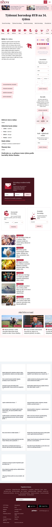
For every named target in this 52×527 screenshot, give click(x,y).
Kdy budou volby (7, 491)
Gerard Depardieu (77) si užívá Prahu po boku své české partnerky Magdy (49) (17, 8)
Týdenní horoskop (17, 23)
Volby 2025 (39, 491)
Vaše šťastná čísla (47, 40)
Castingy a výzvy (18, 509)
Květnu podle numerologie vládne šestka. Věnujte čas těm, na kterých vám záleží (22, 253)
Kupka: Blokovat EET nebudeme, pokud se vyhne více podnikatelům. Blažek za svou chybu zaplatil (12, 374)
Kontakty (16, 511)
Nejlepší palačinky (22, 494)
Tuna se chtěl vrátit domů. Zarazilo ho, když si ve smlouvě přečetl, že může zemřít (33, 332)
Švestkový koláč (30, 494)
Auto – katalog (24, 491)
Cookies (4, 517)
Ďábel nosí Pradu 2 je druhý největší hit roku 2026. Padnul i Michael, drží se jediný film (13, 440)
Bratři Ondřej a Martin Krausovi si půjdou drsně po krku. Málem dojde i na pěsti (38, 386)
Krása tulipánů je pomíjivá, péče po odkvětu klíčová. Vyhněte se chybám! (13, 470)
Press (16, 507)
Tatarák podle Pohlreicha (8, 493)
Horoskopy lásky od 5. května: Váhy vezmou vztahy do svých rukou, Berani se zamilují (23, 241)
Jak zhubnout (8, 489)
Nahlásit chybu (6, 522)
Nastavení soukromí (19, 522)
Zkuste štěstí (43, 48)
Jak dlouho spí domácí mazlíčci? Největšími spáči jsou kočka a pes (13, 463)
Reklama (5, 509)
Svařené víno (45, 491)
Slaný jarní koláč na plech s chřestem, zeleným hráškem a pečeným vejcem (37, 403)
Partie (41, 489)
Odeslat (27, 194)
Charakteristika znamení (9, 84)
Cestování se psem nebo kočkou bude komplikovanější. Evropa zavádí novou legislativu (12, 387)
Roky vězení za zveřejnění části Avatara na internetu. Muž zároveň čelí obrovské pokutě (12, 446)
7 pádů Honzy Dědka (32, 491)
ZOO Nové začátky (16, 491)
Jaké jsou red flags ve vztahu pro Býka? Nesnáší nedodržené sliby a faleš (22, 277)
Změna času (37, 489)
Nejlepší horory (24, 489)
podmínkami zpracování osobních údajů (15, 200)
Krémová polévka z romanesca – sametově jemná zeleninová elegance (38, 410)
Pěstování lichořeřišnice (25, 493)
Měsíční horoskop (28, 23)
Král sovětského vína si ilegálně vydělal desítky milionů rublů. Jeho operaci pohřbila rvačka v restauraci (12, 411)
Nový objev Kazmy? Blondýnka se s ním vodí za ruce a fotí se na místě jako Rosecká (38, 446)
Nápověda (17, 517)
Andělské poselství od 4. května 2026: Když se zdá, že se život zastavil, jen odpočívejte (23, 289)
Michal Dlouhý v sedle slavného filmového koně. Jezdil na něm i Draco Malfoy (11, 331)
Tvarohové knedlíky (44, 493)
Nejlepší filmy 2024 (16, 489)
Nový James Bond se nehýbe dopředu (11, 432)
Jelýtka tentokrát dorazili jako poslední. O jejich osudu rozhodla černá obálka (37, 380)
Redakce (16, 519)
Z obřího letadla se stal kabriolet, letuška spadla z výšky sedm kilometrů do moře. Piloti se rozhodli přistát (13, 417)
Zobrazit (39, 226)
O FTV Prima (5, 505)
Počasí (45, 489)
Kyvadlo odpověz (42, 110)
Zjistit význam (43, 88)
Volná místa (5, 507)
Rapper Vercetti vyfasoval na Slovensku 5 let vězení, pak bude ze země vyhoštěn (38, 440)
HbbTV (4, 511)
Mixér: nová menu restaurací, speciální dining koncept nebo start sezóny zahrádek (37, 416)
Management (17, 505)
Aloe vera (17, 493)
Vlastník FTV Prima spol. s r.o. (7, 519)
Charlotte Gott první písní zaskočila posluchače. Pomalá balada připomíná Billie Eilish (42, 8)
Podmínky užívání (7, 513)
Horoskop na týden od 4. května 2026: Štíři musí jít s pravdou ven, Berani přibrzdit (23, 301)
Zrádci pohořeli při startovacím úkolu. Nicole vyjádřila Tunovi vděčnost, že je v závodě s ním (38, 373)
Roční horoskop (39, 23)
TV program (31, 489)
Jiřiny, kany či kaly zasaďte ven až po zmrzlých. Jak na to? (13, 476)
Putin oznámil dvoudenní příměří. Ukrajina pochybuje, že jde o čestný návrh (11, 380)
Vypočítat (13, 226)
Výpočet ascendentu (35, 493)
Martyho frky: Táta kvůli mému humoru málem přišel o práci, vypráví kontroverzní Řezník (38, 433)
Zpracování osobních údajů (19, 514)
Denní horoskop (6, 23)
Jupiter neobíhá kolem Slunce (9, 402)
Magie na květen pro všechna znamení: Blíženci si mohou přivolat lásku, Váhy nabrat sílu (23, 265)
